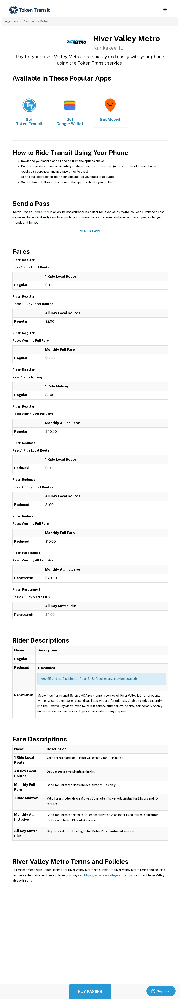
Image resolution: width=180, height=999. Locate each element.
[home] (30, 10)
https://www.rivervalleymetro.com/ (108, 875)
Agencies (11, 21)
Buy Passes (90, 991)
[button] (165, 9)
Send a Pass (41, 212)
